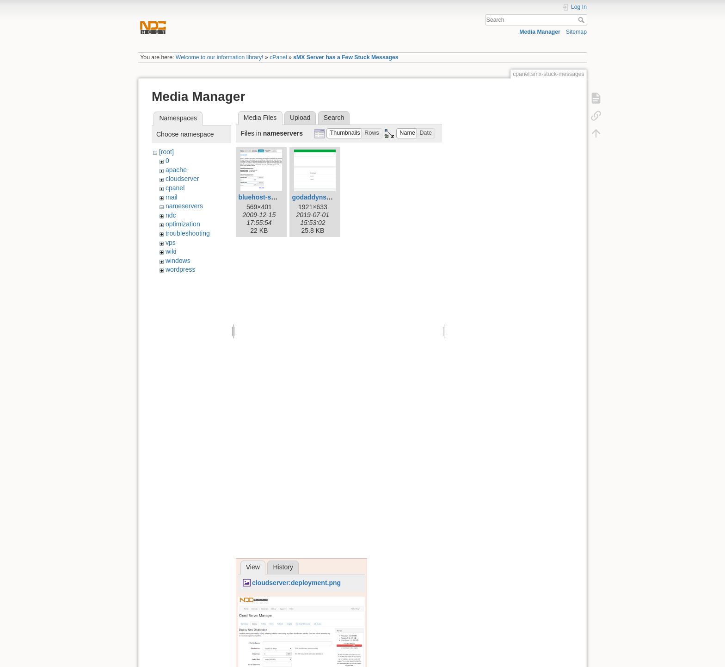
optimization (183, 224)
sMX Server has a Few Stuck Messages (345, 57)
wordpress (181, 269)
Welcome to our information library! (220, 57)
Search (582, 20)
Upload (300, 117)
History (283, 567)
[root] (166, 152)
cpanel (175, 188)
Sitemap (576, 32)
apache (176, 170)
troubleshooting (188, 233)
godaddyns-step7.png (325, 197)
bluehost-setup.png (268, 197)
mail (172, 197)
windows (178, 260)
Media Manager (539, 32)
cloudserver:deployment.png (296, 582)
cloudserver (182, 178)
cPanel (278, 57)
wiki (171, 251)
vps (171, 242)
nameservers (184, 206)
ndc (171, 215)
